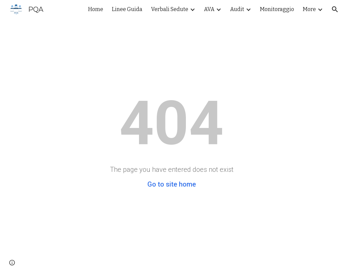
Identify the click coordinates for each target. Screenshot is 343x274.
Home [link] (95, 9)
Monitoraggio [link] (277, 9)
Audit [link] (237, 9)
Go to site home (171, 184)
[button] (335, 9)
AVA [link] (209, 9)
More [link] (309, 9)
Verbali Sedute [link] (169, 9)
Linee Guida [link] (127, 9)
